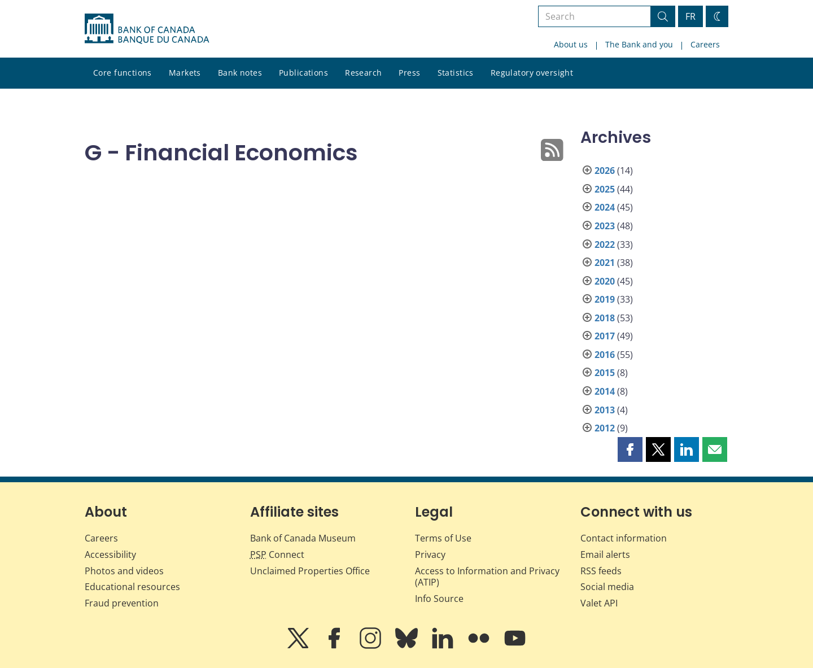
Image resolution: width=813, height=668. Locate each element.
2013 (605, 410)
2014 (605, 391)
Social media (607, 586)
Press (409, 72)
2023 (605, 226)
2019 (605, 299)
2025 (605, 189)
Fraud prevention (122, 603)
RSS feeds (601, 571)
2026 (605, 170)
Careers (705, 44)
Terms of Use (443, 538)
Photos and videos (124, 571)
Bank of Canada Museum (303, 538)
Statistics (456, 72)
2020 (605, 281)
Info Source (439, 598)
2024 (605, 207)
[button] (630, 449)
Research (363, 72)
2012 (605, 428)
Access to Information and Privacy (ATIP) (487, 577)
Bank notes (240, 72)
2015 (605, 372)
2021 (605, 262)
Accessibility (110, 554)
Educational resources (132, 586)
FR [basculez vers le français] (690, 16)
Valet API (599, 603)
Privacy (430, 554)
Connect (277, 554)
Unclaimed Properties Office (310, 571)
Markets (185, 72)
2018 (605, 318)
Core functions (122, 72)
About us (571, 44)
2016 (605, 354)
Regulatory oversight (532, 72)
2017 (605, 336)
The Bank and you (639, 44)
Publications (303, 72)
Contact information (623, 538)
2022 (605, 244)
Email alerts (605, 554)
